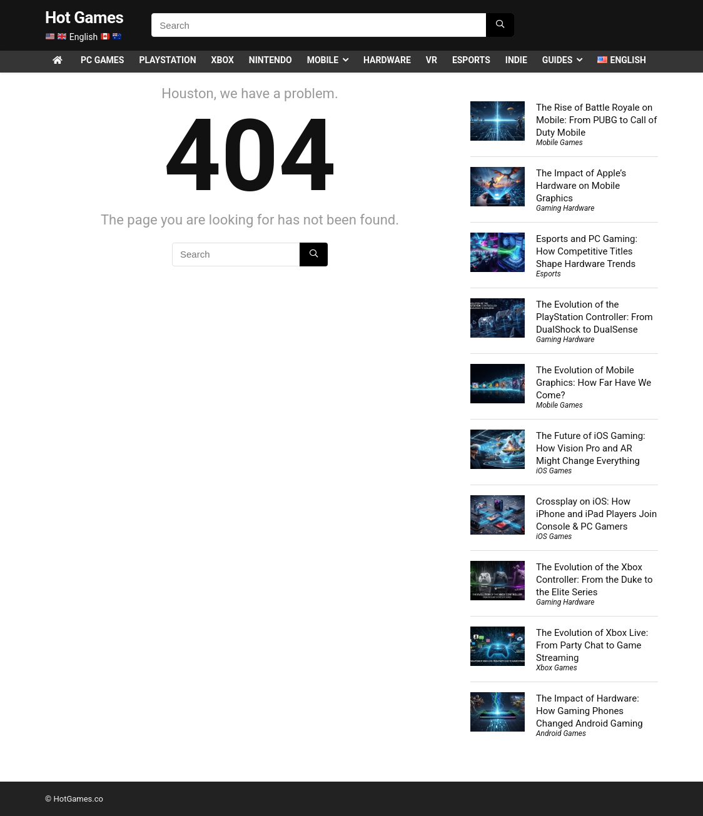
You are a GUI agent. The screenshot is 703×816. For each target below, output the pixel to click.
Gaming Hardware (565, 208)
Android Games (561, 733)
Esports (471, 60)
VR (431, 60)
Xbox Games (556, 667)
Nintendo (270, 60)
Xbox (222, 60)
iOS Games (554, 470)
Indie (516, 60)
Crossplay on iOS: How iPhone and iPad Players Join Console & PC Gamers (596, 514)
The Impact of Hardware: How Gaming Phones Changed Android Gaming (589, 711)
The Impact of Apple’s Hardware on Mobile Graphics (581, 186)
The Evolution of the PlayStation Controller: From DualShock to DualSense (594, 317)
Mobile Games (559, 142)
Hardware (387, 60)
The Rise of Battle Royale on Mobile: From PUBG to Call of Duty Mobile (596, 120)
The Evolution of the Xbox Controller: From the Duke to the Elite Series (594, 580)
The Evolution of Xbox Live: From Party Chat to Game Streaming (592, 645)
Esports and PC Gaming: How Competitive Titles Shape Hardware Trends (586, 251)
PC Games (102, 60)
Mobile (322, 60)
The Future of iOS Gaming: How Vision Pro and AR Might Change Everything (590, 448)
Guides (557, 60)
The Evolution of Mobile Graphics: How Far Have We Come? (593, 383)
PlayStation (167, 60)
